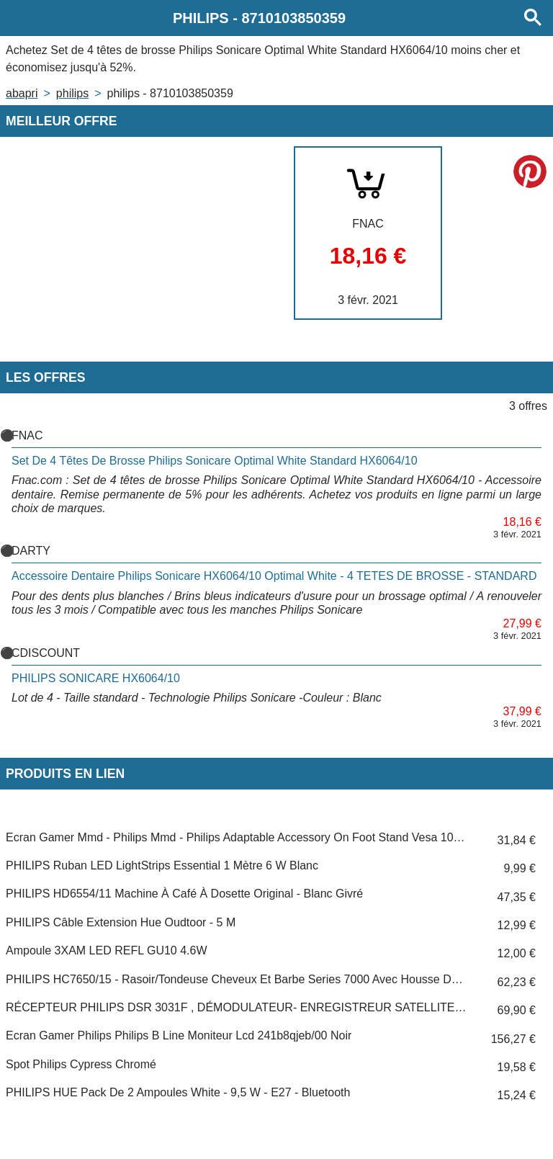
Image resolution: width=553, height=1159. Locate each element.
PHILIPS (72, 93)
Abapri (21, 93)
